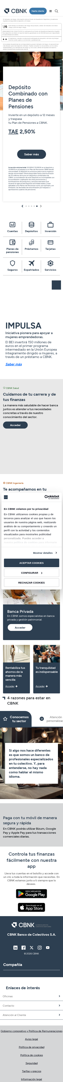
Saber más (13, 364)
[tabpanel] (31, 110)
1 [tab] (26, 206)
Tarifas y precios (31, 1071)
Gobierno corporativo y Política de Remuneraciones (31, 1031)
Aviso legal (31, 1039)
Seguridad (32, 1063)
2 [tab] (29, 206)
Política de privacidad (31, 1047)
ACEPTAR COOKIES (31, 562)
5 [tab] (37, 206)
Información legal (31, 1079)
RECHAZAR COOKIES (31, 582)
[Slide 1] (16, 719)
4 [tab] (34, 206)
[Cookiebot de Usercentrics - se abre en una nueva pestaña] (45, 497)
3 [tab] (31, 206)
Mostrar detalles (43, 552)
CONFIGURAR (31, 572)
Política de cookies (31, 1055)
